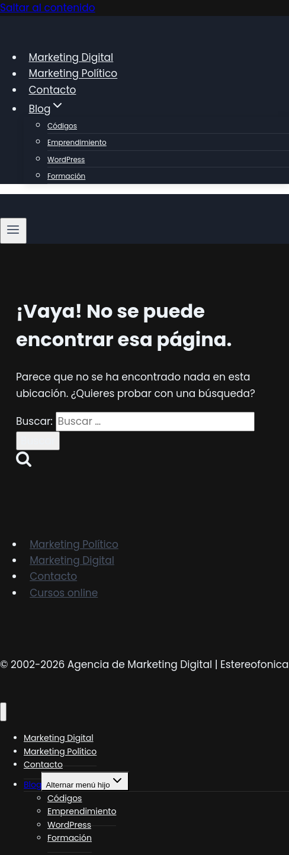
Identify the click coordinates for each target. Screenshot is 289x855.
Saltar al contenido (47, 8)
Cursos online (64, 593)
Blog (32, 785)
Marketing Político (73, 74)
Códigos (62, 126)
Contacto (52, 90)
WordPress (66, 159)
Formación (66, 176)
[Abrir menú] (13, 231)
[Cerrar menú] (3, 712)
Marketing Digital (71, 57)
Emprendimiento (77, 142)
